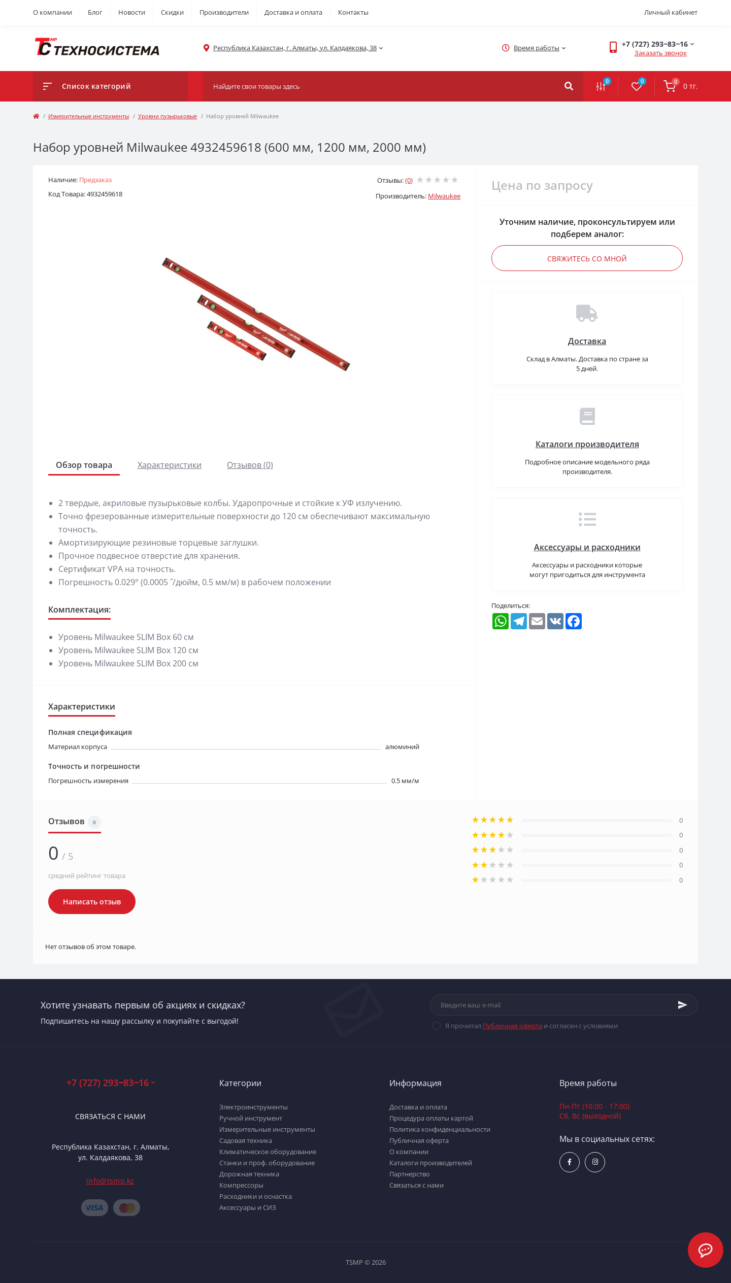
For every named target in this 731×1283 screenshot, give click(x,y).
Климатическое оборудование (267, 1151)
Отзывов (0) (250, 464)
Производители (224, 12)
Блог (95, 12)
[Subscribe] (683, 1005)
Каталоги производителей (430, 1162)
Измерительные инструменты (88, 116)
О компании (52, 12)
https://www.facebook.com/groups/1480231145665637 (570, 1162)
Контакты (353, 12)
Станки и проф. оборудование (267, 1162)
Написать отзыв (92, 901)
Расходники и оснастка (255, 1196)
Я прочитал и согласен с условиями (531, 1026)
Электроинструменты (253, 1106)
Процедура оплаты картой (431, 1118)
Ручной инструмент (250, 1118)
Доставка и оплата (293, 12)
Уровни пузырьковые (167, 116)
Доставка (587, 341)
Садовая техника (245, 1140)
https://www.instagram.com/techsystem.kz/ (595, 1162)
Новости (131, 12)
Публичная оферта (512, 1025)
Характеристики (170, 464)
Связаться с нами (110, 1116)
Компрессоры (241, 1185)
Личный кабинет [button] (670, 12)
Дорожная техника (249, 1173)
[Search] (568, 86)
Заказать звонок (661, 53)
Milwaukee (444, 195)
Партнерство (409, 1173)
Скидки (172, 12)
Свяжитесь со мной (587, 258)
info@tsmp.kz (110, 1181)
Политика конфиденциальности (439, 1129)
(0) (409, 180)
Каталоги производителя (587, 444)
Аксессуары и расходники (587, 547)
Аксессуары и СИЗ (247, 1207)
